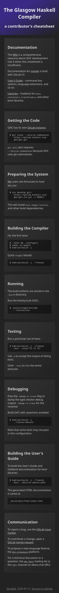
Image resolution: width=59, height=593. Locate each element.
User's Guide (15, 80)
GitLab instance (37, 127)
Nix (10, 183)
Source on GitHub (42, 588)
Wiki (15, 54)
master (35, 71)
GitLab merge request (21, 551)
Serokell (11, 588)
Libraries (13, 93)
